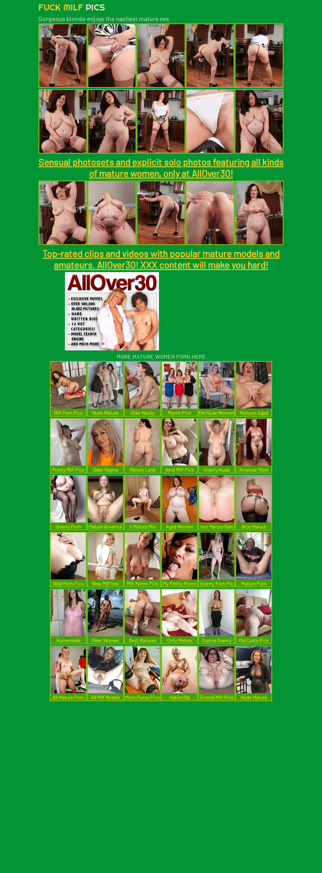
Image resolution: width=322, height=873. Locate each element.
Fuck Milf (71, 7)
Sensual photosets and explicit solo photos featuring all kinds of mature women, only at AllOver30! (161, 167)
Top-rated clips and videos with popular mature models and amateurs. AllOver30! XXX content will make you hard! (161, 259)
